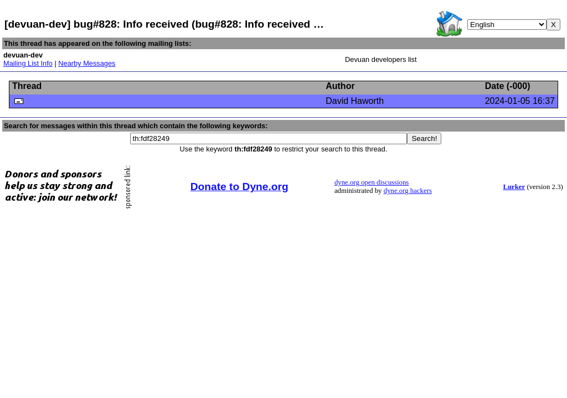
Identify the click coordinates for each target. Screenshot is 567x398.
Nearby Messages (86, 63)
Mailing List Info (28, 63)
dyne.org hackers (408, 191)
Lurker (514, 187)
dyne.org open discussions (371, 182)
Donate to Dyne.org (239, 186)
